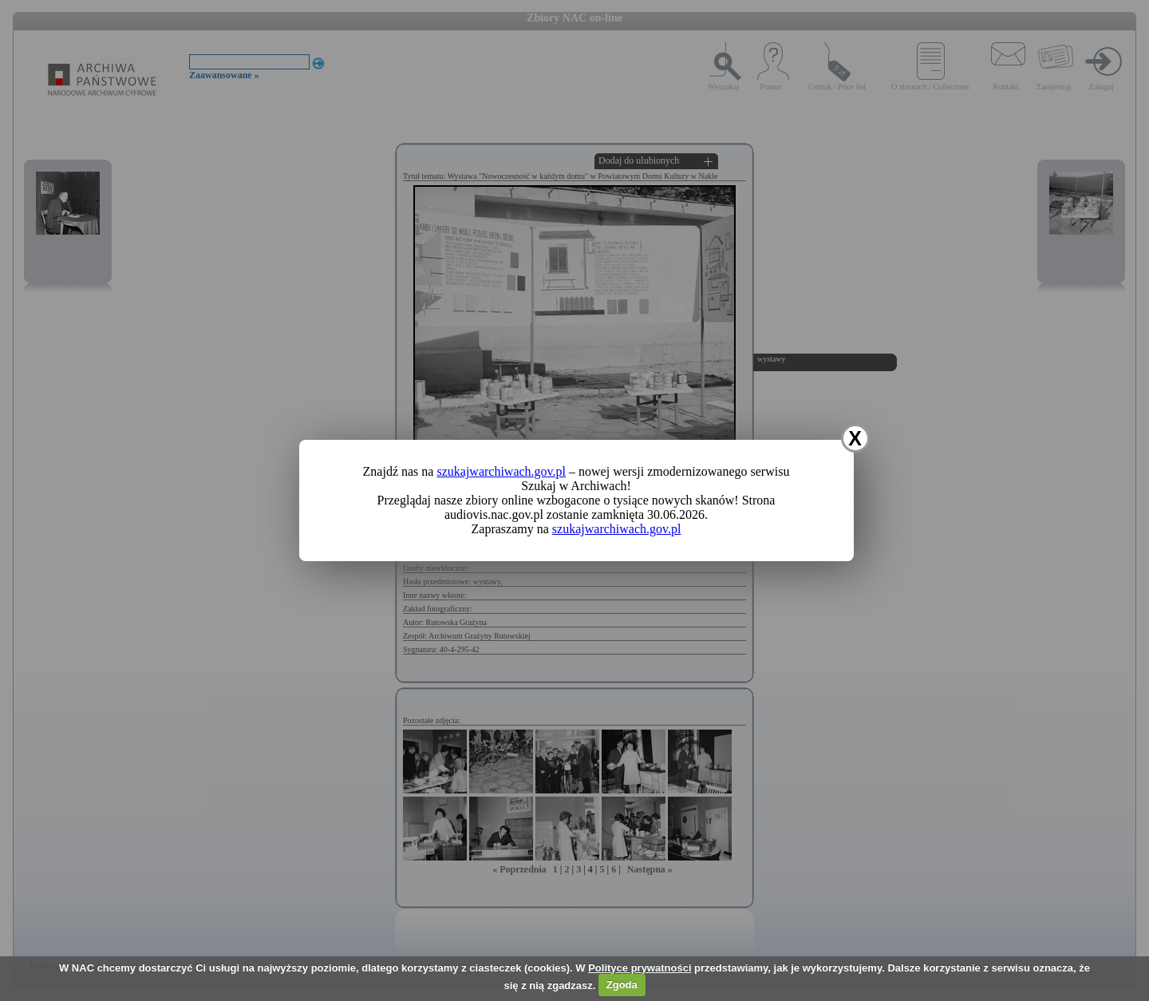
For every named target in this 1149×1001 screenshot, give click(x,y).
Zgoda (622, 985)
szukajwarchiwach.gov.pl (501, 471)
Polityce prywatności (639, 968)
